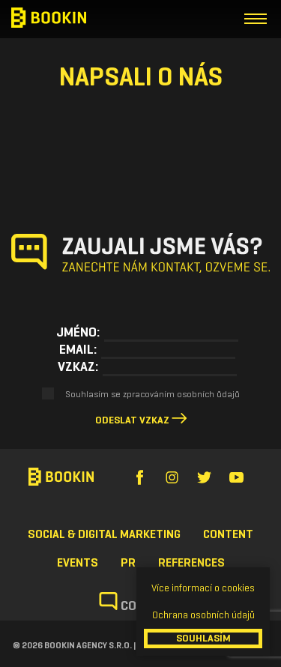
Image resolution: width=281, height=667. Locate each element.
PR (128, 562)
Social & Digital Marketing (104, 534)
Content (228, 534)
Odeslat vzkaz (132, 420)
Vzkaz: (78, 366)
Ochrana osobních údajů (203, 615)
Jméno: (78, 332)
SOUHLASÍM (203, 638)
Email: (78, 349)
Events (77, 562)
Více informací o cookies (203, 588)
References (191, 562)
